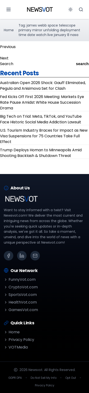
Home (9, 30)
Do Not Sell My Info (43, 378)
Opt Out (70, 378)
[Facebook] (8, 255)
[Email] (35, 255)
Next (4, 58)
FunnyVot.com (20, 279)
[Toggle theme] (70, 9)
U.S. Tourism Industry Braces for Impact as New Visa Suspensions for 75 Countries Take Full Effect (44, 136)
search (82, 64)
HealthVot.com (20, 302)
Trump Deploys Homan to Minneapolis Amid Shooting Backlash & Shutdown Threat (41, 152)
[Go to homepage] (40, 9)
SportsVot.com (20, 294)
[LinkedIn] (22, 255)
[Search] (81, 9)
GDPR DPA (15, 378)
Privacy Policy (19, 339)
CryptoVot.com (21, 287)
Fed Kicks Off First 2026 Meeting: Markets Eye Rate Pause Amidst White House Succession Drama (42, 102)
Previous (8, 46)
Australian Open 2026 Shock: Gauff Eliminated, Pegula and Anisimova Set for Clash (43, 85)
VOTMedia (16, 347)
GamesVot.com (21, 310)
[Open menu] (8, 9)
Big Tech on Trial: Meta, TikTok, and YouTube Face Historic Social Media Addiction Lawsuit (41, 119)
